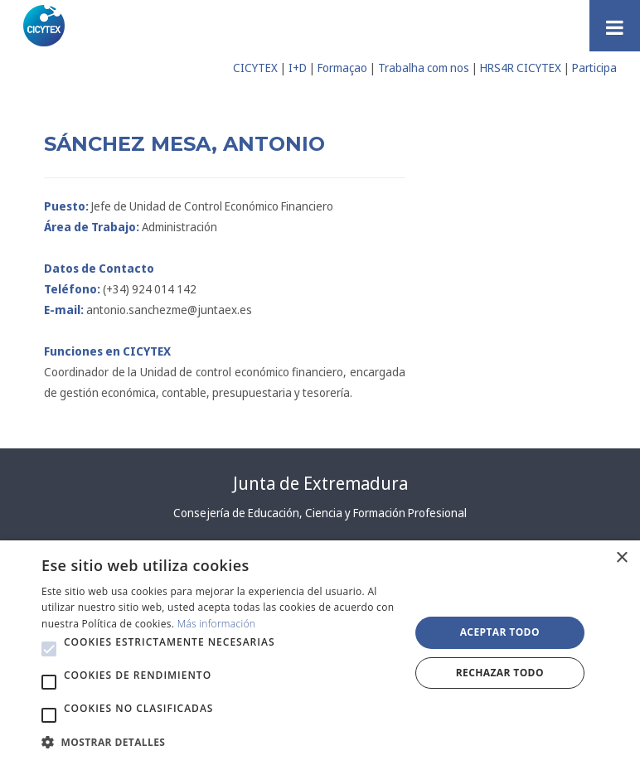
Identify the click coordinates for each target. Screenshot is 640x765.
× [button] (621, 558)
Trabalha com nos (423, 67)
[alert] (320, 652)
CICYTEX (255, 67)
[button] (48, 649)
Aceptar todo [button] (500, 632)
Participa (594, 67)
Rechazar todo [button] (500, 673)
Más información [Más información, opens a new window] (216, 624)
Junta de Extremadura (320, 483)
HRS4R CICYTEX (520, 67)
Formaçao (342, 67)
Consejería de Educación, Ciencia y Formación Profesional (320, 512)
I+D (297, 67)
